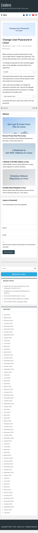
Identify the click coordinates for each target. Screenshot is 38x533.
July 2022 (7, 447)
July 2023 (7, 412)
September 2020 (9, 510)
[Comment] (19, 218)
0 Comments (27, 46)
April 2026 (7, 318)
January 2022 (8, 464)
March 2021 (7, 492)
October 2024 (8, 369)
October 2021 (8, 472)
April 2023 (7, 421)
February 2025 (8, 358)
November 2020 (9, 504)
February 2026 (8, 323)
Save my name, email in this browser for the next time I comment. (19, 249)
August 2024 (8, 375)
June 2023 (7, 415)
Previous (4, 108)
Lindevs (6, 5)
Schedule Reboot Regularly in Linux (14, 188)
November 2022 (9, 435)
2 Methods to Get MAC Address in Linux (16, 162)
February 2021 (8, 495)
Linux (19, 46)
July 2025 (7, 343)
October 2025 (8, 335)
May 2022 (7, 452)
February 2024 (8, 392)
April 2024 (7, 386)
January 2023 (8, 429)
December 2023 (8, 398)
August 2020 (8, 513)
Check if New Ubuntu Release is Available (16, 302)
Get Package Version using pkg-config (15, 304)
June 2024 (7, 381)
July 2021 (7, 481)
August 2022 (8, 444)
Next (34, 108)
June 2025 (7, 346)
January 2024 (8, 395)
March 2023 (7, 424)
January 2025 (8, 361)
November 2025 (9, 332)
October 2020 (8, 507)
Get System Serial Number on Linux (14, 299)
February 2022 (8, 461)
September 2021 (9, 475)
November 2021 (9, 470)
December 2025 (8, 329)
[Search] (35, 271)
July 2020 (7, 515)
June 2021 (7, 484)
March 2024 (7, 389)
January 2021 (8, 498)
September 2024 (9, 372)
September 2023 (9, 406)
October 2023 (8, 404)
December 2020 (8, 501)
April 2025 (7, 352)
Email (5, 238)
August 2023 (8, 409)
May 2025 (7, 349)
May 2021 (7, 487)
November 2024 (9, 366)
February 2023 (8, 427)
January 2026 (8, 326)
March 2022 (7, 458)
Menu (4, 15)
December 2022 (8, 432)
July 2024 (7, 378)
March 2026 (7, 320)
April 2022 (7, 455)
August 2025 (8, 340)
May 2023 (7, 418)
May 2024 (7, 383)
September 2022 (9, 441)
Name (5, 231)
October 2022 (8, 438)
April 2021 (7, 490)
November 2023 (9, 401)
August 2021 (8, 478)
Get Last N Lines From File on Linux (14, 136)
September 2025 (9, 338)
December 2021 (8, 467)
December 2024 (8, 363)
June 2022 (7, 449)
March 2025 (7, 355)
